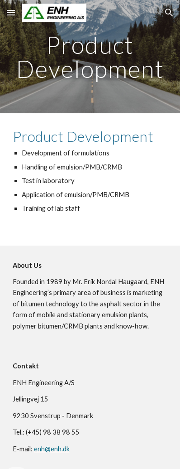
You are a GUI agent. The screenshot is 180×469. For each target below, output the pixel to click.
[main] (90, 57)
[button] (11, 12)
